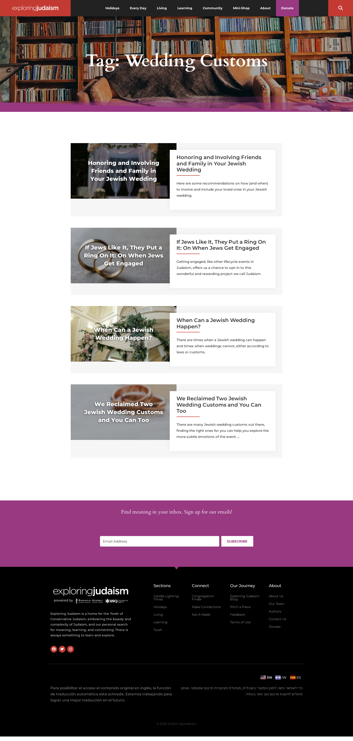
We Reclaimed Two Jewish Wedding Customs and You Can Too (218, 404)
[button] (340, 8)
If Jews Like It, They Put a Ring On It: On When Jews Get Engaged (221, 245)
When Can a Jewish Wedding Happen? (215, 323)
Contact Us (277, 619)
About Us (276, 596)
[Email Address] (159, 541)
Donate (275, 627)
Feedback (237, 615)
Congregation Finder (203, 597)
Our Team (276, 604)
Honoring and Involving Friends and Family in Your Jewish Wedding (218, 163)
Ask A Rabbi (201, 615)
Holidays (160, 607)
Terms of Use (240, 622)
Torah (158, 630)
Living (158, 615)
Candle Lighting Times (166, 597)
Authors (275, 611)
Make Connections (206, 607)
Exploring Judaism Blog (244, 597)
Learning (160, 622)
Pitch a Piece (240, 607)
